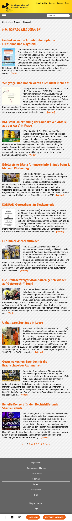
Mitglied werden (54, 517)
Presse (60, 3)
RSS (36, 495)
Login (36, 508)
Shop (67, 3)
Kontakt (52, 3)
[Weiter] (14, 73)
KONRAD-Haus (36, 473)
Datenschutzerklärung (36, 467)
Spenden (33, 517)
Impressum (36, 462)
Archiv (44, 3)
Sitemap (36, 478)
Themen (17, 22)
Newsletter (36, 489)
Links (38, 3)
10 (46, 444)
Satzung (36, 484)
